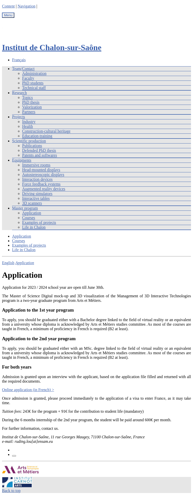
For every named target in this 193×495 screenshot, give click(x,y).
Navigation (26, 6)
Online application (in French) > (28, 390)
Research (19, 93)
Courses (28, 218)
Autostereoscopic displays (43, 174)
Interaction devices (37, 179)
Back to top (11, 490)
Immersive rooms (36, 165)
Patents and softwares (39, 155)
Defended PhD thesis (39, 150)
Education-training (37, 136)
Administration (34, 73)
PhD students (32, 83)
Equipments (21, 160)
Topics (27, 97)
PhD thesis (30, 102)
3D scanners (32, 203)
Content (8, 6)
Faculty (28, 78)
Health (27, 126)
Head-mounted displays (41, 170)
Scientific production (29, 141)
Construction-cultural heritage (46, 131)
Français (19, 60)
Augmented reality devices (43, 189)
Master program (25, 208)
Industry (28, 121)
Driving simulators (37, 193)
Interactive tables (36, 198)
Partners (28, 112)
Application (31, 213)
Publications (32, 146)
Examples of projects (39, 222)
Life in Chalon (33, 227)
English (8, 263)
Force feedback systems (41, 184)
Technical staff (34, 88)
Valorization (32, 107)
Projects (18, 117)
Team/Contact (23, 68)
